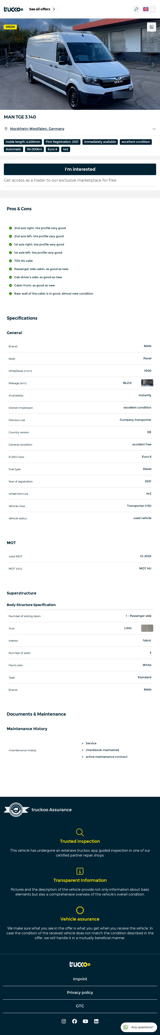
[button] (147, 383)
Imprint (80, 979)
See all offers (42, 9)
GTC (80, 1006)
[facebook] (75, 1021)
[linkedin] (96, 1021)
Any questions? (137, 1027)
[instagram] (64, 1021)
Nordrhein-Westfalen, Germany (80, 129)
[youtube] (85, 1021)
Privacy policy (80, 992)
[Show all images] (151, 27)
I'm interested (80, 169)
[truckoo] (13, 9)
